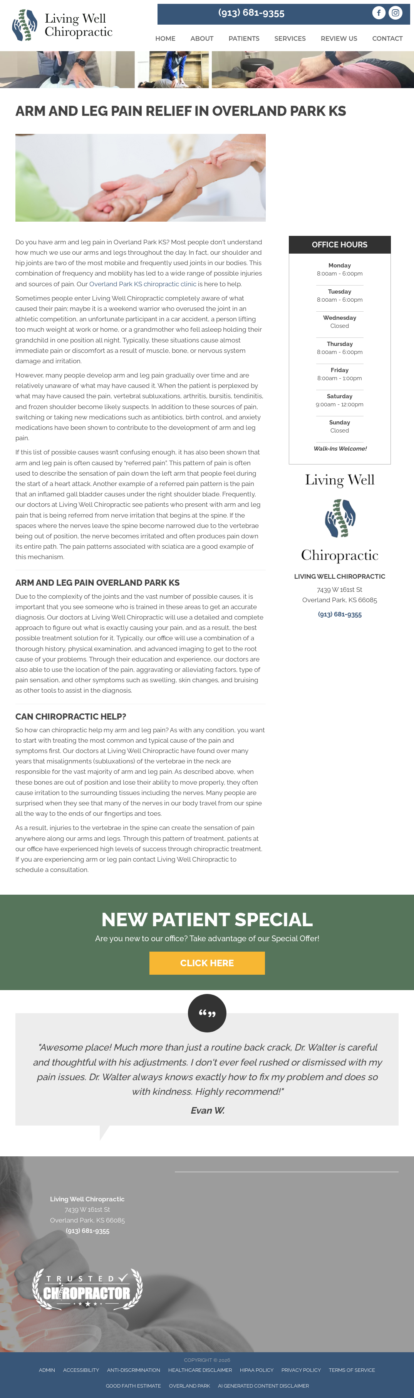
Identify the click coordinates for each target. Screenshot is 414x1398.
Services (290, 38)
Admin (47, 1370)
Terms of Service (352, 1370)
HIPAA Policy (256, 1370)
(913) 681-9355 (251, 12)
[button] (207, 963)
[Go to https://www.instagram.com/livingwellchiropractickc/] (395, 14)
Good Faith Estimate (133, 1386)
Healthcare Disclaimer (200, 1370)
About (202, 38)
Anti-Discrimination (133, 1370)
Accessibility (81, 1370)
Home (165, 38)
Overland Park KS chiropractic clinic (142, 284)
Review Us (339, 38)
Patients (243, 38)
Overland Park (189, 1386)
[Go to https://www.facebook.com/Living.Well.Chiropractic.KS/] (379, 14)
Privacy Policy (301, 1370)
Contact (387, 38)
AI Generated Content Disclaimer (263, 1386)
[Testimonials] (207, 1069)
